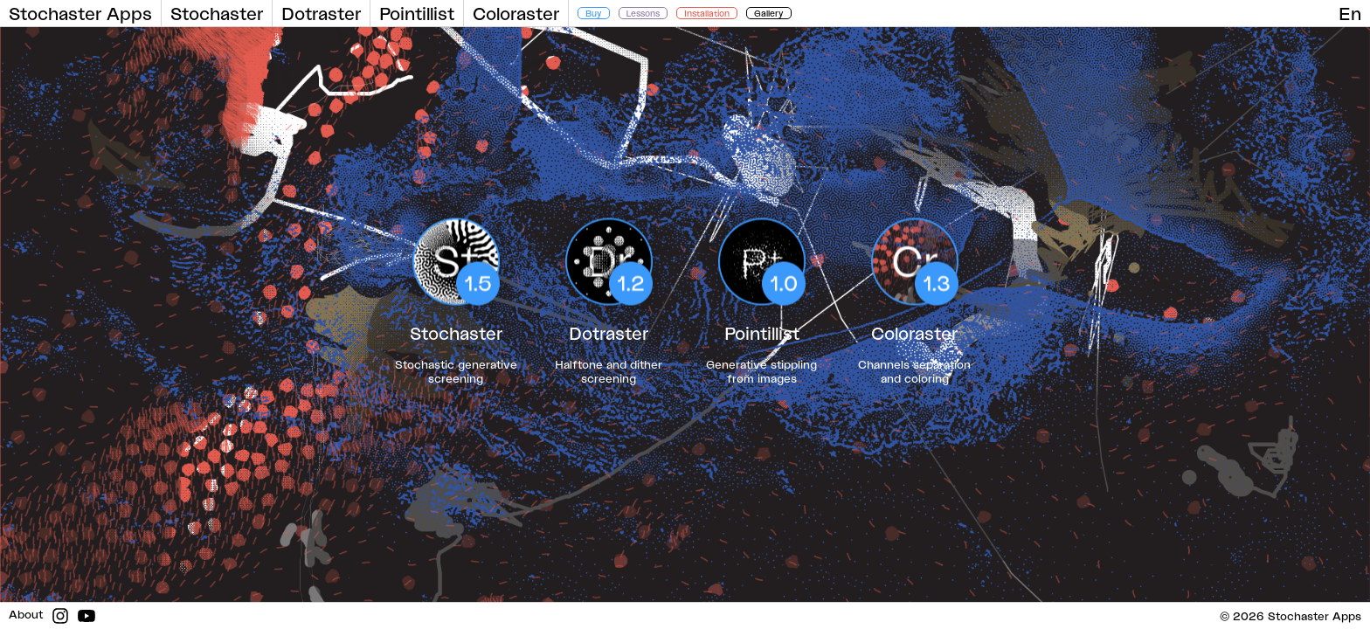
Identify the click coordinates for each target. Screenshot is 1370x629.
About (26, 614)
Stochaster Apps (80, 13)
